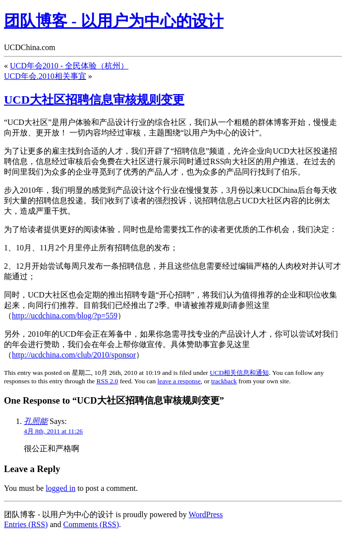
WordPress (206, 514)
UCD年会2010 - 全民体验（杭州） (69, 65)
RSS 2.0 (107, 381)
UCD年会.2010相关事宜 (45, 76)
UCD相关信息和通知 (239, 372)
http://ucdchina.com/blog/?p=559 (64, 315)
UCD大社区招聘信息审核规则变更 (94, 99)
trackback (224, 381)
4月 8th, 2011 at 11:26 (53, 431)
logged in (60, 488)
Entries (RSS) (26, 524)
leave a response (179, 381)
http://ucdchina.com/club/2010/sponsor (74, 355)
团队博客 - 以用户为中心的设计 (114, 21)
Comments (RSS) (91, 524)
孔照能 (36, 421)
